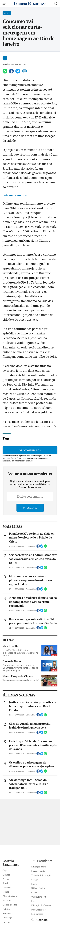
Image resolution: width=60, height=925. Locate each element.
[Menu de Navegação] (5, 3)
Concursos (39, 920)
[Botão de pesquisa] (55, 3)
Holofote (7, 913)
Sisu (33, 901)
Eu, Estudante (41, 861)
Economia (7, 887)
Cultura (34, 892)
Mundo (6, 892)
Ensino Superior (38, 871)
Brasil (5, 883)
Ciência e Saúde (10, 904)
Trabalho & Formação (41, 875)
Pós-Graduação (38, 909)
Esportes (7, 900)
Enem (34, 884)
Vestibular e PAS (38, 897)
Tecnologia (7, 917)
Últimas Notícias (38, 888)
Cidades (6, 874)
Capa (5, 870)
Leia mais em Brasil (16, 195)
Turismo (6, 922)
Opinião (6, 909)
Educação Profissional (41, 905)
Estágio (34, 879)
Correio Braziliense (11, 862)
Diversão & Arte (10, 896)
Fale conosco (37, 914)
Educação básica (38, 866)
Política (6, 879)
